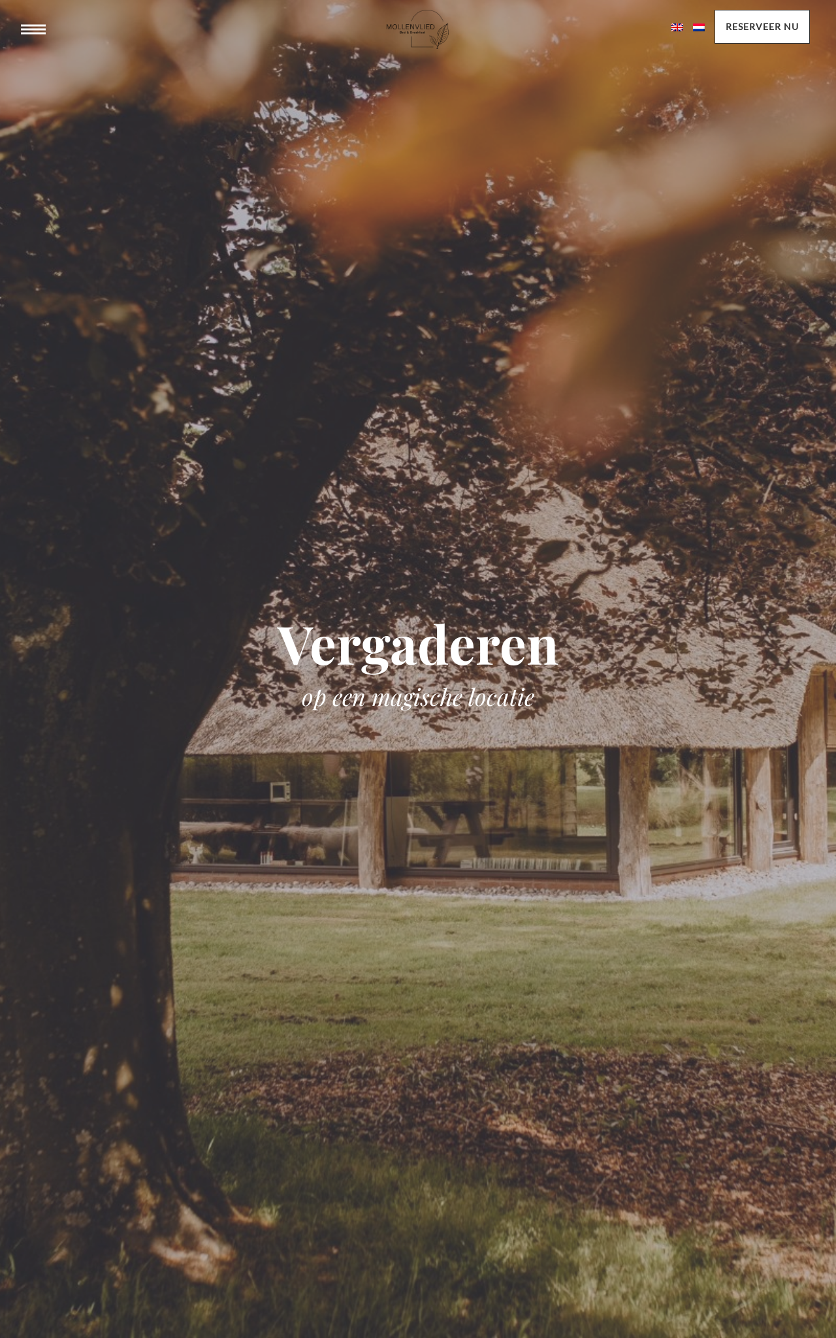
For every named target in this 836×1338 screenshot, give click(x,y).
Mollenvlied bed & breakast (418, 42)
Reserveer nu (762, 26)
